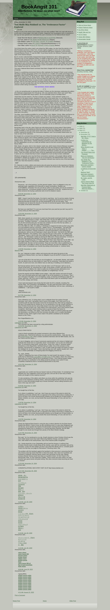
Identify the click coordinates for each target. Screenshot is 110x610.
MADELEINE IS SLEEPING (47, 38)
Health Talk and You (84, 32)
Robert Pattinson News (85, 27)
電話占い (21, 528)
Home (45, 601)
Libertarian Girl (19, 323)
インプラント (22, 482)
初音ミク (21, 489)
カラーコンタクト (23, 515)
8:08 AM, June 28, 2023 (25, 569)
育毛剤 (20, 521)
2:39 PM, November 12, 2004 (27, 249)
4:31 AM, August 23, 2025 (26, 592)
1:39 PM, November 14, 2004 (27, 402)
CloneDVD (21, 484)
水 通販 (21, 545)
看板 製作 (21, 491)
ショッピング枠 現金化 (25, 513)
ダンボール (21, 541)
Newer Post (16, 601)
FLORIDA (37, 43)
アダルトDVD (22, 543)
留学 (19, 481)
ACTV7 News (82, 34)
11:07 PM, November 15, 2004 (27, 433)
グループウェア (23, 524)
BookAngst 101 (39, 6)
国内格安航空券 (23, 477)
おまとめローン (23, 479)
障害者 (20, 512)
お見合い (21, 506)
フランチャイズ (23, 519)
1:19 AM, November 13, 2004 (27, 321)
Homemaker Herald (84, 39)
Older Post (72, 601)
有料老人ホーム (23, 508)
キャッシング (22, 539)
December (84, 132)
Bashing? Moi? (85, 172)
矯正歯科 (21, 488)
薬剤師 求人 (22, 475)
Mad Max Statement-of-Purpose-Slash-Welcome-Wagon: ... (88, 187)
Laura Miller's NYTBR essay (42, 357)
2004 (80, 130)
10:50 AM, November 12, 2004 (27, 213)
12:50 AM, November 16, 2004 (27, 463)
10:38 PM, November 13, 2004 (27, 326)
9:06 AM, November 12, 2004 (27, 194)
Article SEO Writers (84, 37)
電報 (19, 486)
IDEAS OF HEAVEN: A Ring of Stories (42, 45)
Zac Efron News (83, 30)
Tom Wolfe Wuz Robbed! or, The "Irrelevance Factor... (87, 161)
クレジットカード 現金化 (26, 537)
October (83, 190)
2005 (80, 128)
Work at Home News (84, 25)
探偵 (19, 530)
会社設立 (21, 510)
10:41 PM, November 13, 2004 (27, 364)
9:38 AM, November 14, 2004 (27, 385)
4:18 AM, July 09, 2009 (25, 502)
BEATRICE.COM (27, 336)
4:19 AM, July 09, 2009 (25, 533)
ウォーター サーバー (25, 493)
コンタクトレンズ (23, 517)
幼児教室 (21, 526)
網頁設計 (21, 495)
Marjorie (17, 250)
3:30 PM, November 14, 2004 (27, 419)
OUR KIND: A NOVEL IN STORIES (43, 41)
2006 (80, 126)
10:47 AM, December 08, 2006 (27, 471)
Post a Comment (20, 595)
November (84, 134)
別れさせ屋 (21, 497)
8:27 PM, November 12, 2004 (27, 295)
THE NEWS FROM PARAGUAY (39, 39)
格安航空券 (21, 499)
